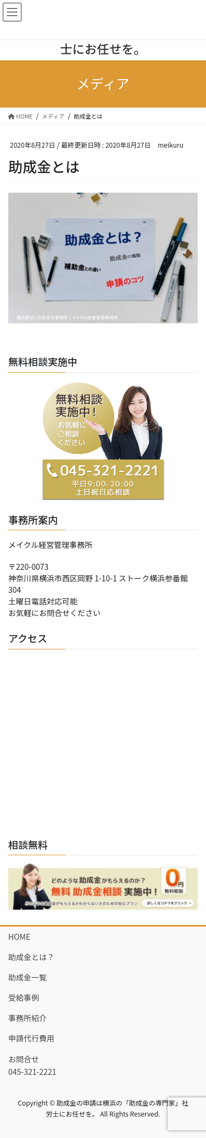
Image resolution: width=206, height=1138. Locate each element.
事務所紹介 (27, 1017)
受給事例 (23, 997)
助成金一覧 (27, 977)
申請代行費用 (31, 1038)
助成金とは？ (31, 956)
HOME (19, 936)
